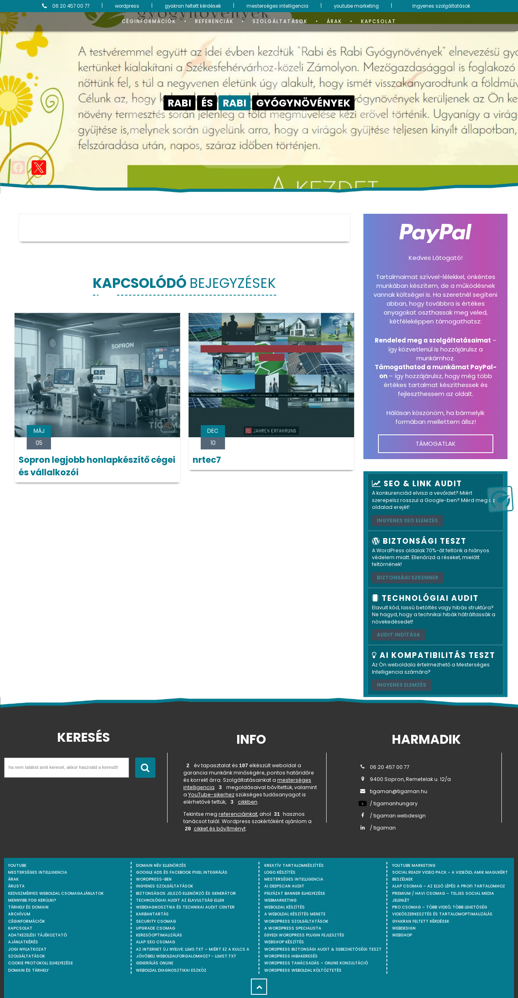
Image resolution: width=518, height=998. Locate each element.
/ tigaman (377, 827)
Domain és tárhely (28, 970)
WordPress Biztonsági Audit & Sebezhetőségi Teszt (323, 949)
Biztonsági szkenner (407, 577)
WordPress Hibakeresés (291, 956)
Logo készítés (279, 872)
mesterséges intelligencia (277, 6)
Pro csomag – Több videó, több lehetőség (439, 907)
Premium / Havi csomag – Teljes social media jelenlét (443, 897)
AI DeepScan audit (284, 886)
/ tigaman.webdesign (392, 815)
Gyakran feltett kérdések (420, 921)
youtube (17, 865)
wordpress (127, 6)
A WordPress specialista (292, 928)
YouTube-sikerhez (211, 794)
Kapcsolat (378, 21)
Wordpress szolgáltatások (296, 921)
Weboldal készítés (284, 907)
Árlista (16, 886)
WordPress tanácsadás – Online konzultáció (316, 963)
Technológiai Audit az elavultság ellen (180, 900)
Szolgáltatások (280, 21)
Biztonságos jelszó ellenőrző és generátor (186, 893)
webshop (402, 935)
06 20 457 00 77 (64, 6)
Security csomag (156, 921)
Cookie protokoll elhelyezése (40, 963)
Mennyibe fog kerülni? (32, 900)
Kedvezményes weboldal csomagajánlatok (56, 893)
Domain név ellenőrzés (161, 865)
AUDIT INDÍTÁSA (398, 634)
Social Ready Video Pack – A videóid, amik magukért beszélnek (450, 876)
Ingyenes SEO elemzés (407, 520)
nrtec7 (207, 460)
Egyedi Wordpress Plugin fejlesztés (304, 935)
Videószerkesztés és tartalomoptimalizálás (442, 914)
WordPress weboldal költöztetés (303, 970)
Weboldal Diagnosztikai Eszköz (171, 970)
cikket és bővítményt (220, 828)
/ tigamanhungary (388, 803)
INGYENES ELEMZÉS (401, 684)
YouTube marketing (413, 865)
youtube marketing (356, 6)
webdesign (404, 928)
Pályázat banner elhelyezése (294, 893)
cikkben (247, 801)
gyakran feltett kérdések (193, 6)
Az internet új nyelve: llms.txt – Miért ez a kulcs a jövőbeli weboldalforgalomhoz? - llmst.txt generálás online (192, 956)
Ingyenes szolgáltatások (441, 6)
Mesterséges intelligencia (293, 879)
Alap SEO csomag (155, 942)
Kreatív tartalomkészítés (294, 865)
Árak (334, 21)
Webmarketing (280, 900)
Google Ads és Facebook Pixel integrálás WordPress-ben (181, 876)
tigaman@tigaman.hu (393, 791)
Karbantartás (152, 914)
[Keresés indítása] (145, 768)
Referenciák (214, 21)
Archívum (19, 914)
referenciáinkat (238, 814)
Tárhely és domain (28, 907)
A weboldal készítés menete (294, 914)
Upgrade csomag (155, 928)
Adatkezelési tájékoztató (37, 935)
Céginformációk (149, 21)
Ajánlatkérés (23, 942)
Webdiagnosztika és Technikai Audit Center (185, 907)
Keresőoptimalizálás (159, 935)
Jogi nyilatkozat (27, 949)
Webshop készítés (284, 942)
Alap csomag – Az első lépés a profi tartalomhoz (448, 886)
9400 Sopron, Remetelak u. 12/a (405, 779)
